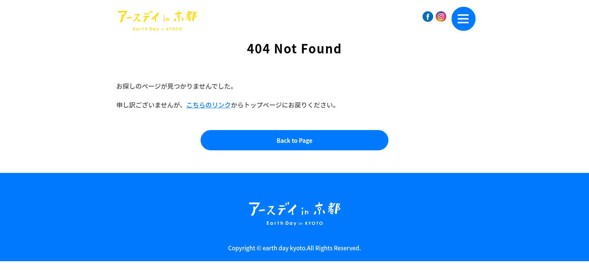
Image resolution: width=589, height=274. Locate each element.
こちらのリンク (208, 104)
